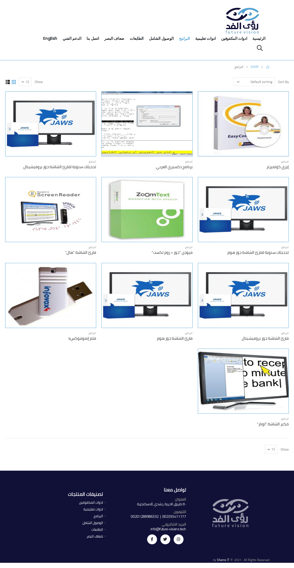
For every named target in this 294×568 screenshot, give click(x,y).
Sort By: (283, 82)
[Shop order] (254, 81)
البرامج (184, 38)
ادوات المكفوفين (234, 38)
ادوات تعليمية (205, 38)
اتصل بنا (93, 38)
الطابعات (136, 38)
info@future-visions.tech (168, 529)
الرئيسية (258, 38)
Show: (38, 82)
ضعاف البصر (114, 38)
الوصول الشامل (161, 38)
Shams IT (223, 560)
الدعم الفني (72, 38)
